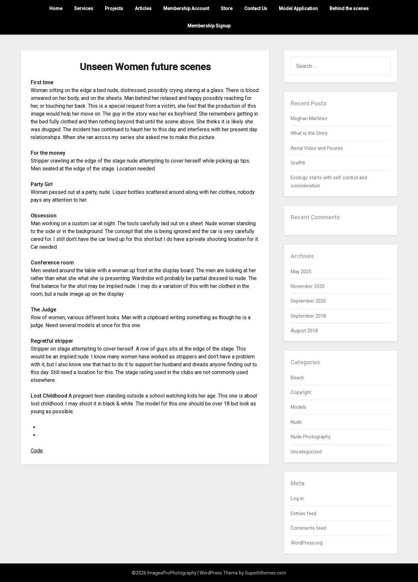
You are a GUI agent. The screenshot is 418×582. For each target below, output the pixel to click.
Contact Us (255, 8)
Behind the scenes (349, 8)
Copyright (301, 392)
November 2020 (308, 286)
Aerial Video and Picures (317, 148)
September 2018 (308, 316)
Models (298, 407)
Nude (296, 422)
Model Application (298, 8)
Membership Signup (209, 25)
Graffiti (298, 163)
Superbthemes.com (265, 572)
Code (37, 451)
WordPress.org (307, 543)
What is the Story (309, 133)
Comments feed (308, 528)
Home (55, 8)
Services (83, 8)
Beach (297, 378)
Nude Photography (310, 437)
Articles (143, 8)
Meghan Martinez (309, 118)
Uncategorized (306, 452)
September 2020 (308, 301)
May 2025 (301, 272)
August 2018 (304, 331)
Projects (114, 8)
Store (227, 8)
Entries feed (303, 513)
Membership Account (186, 8)
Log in (297, 498)
